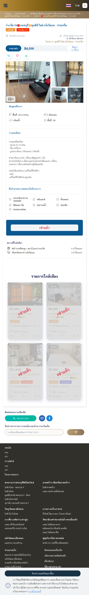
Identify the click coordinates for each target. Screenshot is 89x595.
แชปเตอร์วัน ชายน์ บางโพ (16, 528)
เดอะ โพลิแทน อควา (52, 524)
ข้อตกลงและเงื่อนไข (53, 550)
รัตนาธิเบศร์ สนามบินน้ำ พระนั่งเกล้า (60, 519)
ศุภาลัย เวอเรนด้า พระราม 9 (17, 502)
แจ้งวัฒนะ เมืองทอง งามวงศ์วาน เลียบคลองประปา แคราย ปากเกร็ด (55, 13)
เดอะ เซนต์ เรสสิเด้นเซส (53, 491)
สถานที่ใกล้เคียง (14, 242)
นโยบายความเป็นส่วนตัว (55, 555)
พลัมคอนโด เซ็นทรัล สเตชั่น (55, 528)
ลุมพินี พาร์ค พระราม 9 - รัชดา (17, 495)
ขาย (6, 452)
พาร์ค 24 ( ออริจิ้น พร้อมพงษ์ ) (56, 542)
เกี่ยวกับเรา (49, 561)
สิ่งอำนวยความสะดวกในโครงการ (25, 188)
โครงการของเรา (12, 474)
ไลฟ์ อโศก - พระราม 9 (14, 487)
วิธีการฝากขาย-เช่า (52, 566)
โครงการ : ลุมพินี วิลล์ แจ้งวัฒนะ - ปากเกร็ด (64, 41)
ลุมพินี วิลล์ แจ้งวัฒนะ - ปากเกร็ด (17, 16)
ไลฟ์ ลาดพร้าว (49, 487)
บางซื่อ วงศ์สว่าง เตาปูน (16, 519)
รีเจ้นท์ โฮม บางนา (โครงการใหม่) (57, 513)
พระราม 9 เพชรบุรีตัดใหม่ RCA (19, 482)
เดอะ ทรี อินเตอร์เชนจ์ (14, 524)
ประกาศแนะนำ (20, 13)
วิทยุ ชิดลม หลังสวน (14, 508)
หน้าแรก (8, 13)
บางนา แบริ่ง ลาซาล (52, 508)
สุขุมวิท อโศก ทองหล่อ (53, 538)
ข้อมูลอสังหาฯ (15, 106)
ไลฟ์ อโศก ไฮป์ (11, 499)
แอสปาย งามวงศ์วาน (13, 542)
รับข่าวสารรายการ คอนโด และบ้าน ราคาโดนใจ (27, 426)
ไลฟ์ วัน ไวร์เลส (11, 513)
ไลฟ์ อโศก (9, 491)
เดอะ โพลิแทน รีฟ (50, 532)
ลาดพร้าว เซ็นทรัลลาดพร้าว (56, 482)
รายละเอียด (14, 132)
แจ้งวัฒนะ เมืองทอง (14, 538)
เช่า (6, 456)
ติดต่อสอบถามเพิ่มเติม (15, 412)
